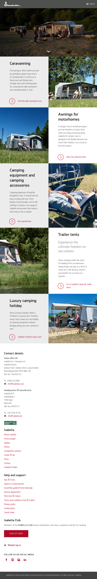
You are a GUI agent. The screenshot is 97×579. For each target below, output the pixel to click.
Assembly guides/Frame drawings (18, 488)
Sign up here (16, 534)
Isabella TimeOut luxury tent (30, 337)
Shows (7, 447)
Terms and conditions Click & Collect (19, 500)
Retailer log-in (14, 545)
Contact (7, 463)
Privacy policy (9, 504)
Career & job (9, 455)
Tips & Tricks (9, 480)
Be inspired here (24, 221)
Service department (12, 492)
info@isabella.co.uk (16, 384)
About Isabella (10, 435)
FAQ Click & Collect (12, 496)
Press (6, 459)
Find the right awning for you (30, 101)
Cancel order (9, 513)
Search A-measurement (14, 484)
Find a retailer (10, 439)
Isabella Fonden (10, 467)
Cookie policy (9, 508)
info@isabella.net (15, 416)
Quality (7, 443)
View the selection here (76, 157)
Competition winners (12, 451)
